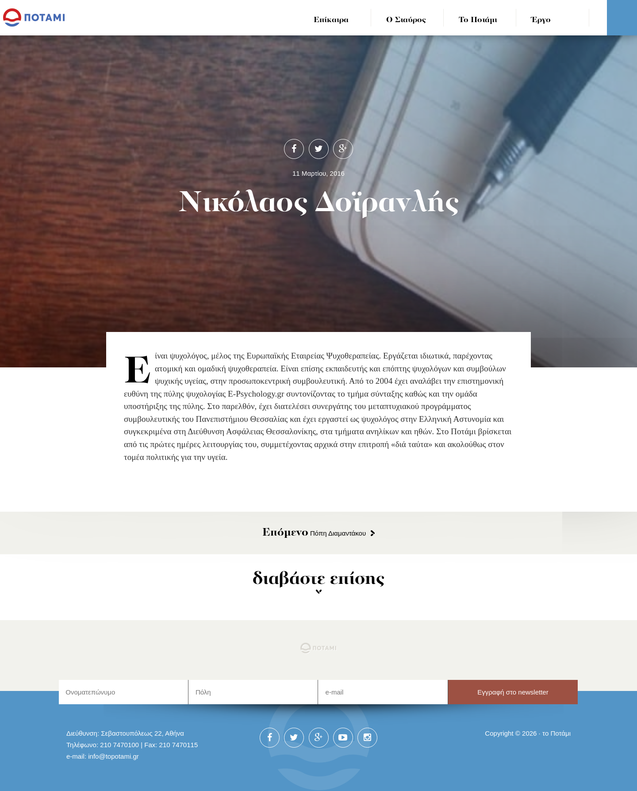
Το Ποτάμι (478, 20)
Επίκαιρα (331, 20)
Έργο (541, 20)
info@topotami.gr (113, 756)
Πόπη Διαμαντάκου (314, 533)
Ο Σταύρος (406, 20)
